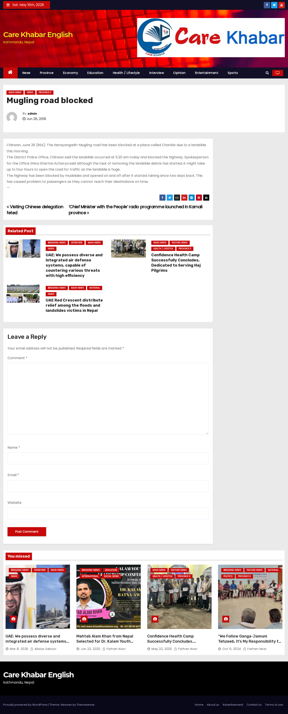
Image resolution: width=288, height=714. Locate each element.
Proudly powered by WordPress (25, 705)
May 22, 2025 (162, 649)
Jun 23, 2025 (90, 649)
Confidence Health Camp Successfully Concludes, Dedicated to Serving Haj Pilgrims (176, 263)
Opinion (179, 73)
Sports (233, 73)
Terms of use (274, 705)
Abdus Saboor (43, 649)
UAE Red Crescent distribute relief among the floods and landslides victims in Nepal (74, 305)
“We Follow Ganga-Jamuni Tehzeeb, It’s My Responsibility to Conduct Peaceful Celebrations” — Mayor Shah (249, 644)
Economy (70, 73)
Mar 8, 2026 (19, 649)
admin (32, 114)
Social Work (111, 576)
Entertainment (206, 73)
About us (213, 705)
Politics (228, 576)
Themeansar (86, 705)
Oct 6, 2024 (231, 649)
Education (95, 73)
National (94, 288)
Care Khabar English (38, 34)
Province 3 (45, 92)
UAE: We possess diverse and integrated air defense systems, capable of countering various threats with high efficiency (74, 265)
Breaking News (57, 242)
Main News (15, 92)
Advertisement (233, 705)
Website (14, 502)
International (90, 576)
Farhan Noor (114, 649)
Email (13, 474)
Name (14, 447)
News (26, 73)
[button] (267, 72)
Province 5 (244, 576)
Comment (17, 358)
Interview (156, 73)
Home (199, 705)
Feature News (180, 242)
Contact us (254, 705)
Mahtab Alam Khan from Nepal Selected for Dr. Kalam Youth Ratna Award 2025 (104, 641)
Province (47, 73)
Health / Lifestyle (126, 73)
